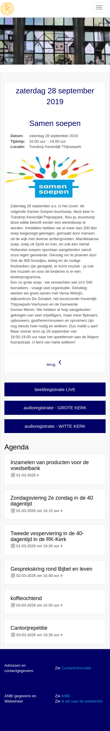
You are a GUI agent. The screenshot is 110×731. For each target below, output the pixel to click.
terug (55, 363)
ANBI (65, 696)
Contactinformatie (76, 668)
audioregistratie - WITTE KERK (55, 426)
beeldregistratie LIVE (55, 389)
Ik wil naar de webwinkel (81, 701)
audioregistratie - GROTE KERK (54, 407)
